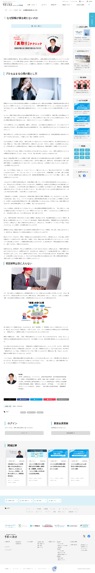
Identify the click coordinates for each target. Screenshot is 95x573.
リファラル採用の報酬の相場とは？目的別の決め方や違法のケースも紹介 (57, 466)
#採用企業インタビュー (74, 511)
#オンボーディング (67, 508)
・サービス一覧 (60, 543)
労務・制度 (39, 545)
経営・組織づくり (41, 543)
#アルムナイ (10, 478)
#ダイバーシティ (39, 511)
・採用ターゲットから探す (62, 545)
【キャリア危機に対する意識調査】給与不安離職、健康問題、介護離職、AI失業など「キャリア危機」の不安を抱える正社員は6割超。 (36, 468)
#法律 (55, 480)
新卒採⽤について (84, 544)
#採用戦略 (14, 482)
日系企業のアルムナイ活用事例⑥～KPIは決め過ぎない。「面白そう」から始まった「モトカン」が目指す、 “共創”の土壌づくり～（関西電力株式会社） (16, 470)
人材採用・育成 (40, 541)
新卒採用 (58, 541)
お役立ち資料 (80, 5)
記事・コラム (32, 5)
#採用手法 (23, 412)
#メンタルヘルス (29, 511)
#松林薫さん (40, 412)
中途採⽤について (84, 546)
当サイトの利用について (28, 568)
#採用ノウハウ (10, 480)
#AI (59, 508)
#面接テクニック (31, 412)
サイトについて (84, 548)
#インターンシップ (30, 508)
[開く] (39, 26)
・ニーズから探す (60, 550)
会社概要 (6, 568)
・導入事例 (59, 547)
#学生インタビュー (62, 511)
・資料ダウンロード (61, 559)
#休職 (54, 511)
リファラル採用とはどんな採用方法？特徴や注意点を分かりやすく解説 (78, 466)
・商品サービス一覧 (61, 552)
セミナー (44, 5)
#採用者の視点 (16, 480)
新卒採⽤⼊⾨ (18, 541)
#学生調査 (39, 508)
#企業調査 (45, 508)
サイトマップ (15, 568)
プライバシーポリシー (42, 568)
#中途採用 (39, 478)
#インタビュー (15, 478)
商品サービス (67, 5)
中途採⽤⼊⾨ (18, 543)
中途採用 (58, 549)
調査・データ (40, 547)
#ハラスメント (76, 508)
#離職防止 (36, 480)
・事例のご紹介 (60, 558)
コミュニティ (9, 549)
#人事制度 (35, 478)
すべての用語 (82, 165)
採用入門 (54, 5)
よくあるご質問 (84, 550)
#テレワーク (48, 511)
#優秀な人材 (31, 480)
